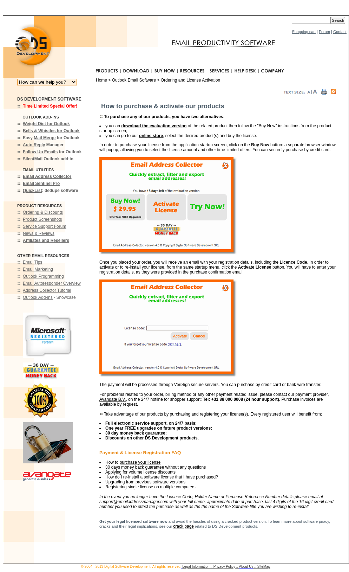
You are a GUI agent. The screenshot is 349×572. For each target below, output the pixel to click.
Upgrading (115, 482)
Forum (324, 32)
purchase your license (140, 462)
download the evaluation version (153, 125)
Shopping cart (304, 32)
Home (101, 80)
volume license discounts (152, 472)
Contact (340, 32)
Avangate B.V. (112, 399)
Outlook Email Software (134, 80)
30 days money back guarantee (134, 467)
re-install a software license (148, 477)
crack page (183, 526)
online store (151, 135)
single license (140, 486)
